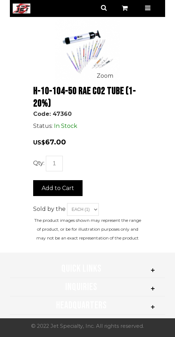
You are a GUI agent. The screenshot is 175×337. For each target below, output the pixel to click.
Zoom (105, 75)
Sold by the (50, 209)
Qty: (38, 163)
